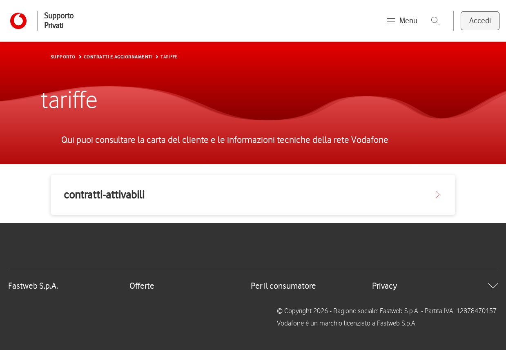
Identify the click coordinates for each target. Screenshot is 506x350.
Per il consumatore (283, 286)
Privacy (384, 286)
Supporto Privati (59, 20)
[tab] (253, 285)
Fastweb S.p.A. (33, 286)
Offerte (141, 286)
